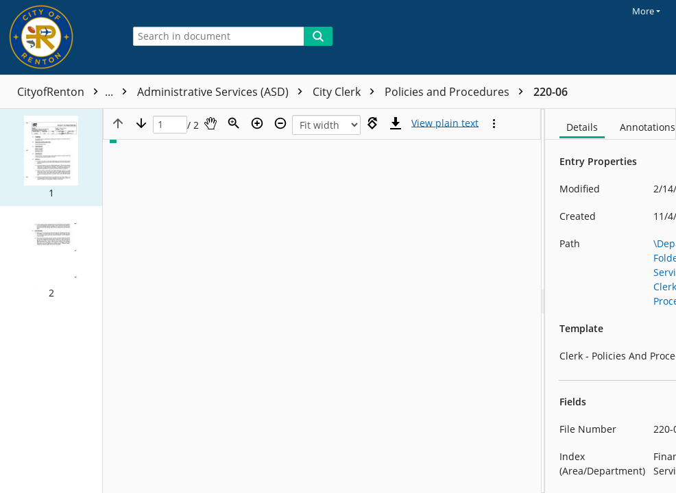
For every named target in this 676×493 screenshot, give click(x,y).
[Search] (318, 36)
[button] (51, 157)
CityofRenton (75, 91)
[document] (610, 301)
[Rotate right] (372, 123)
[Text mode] (445, 123)
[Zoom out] (280, 123)
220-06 (550, 91)
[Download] (395, 123)
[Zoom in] (257, 123)
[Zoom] (233, 123)
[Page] (170, 125)
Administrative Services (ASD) (223, 91)
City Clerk (347, 91)
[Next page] (141, 123)
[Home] (58, 37)
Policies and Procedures (457, 91)
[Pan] (210, 123)
